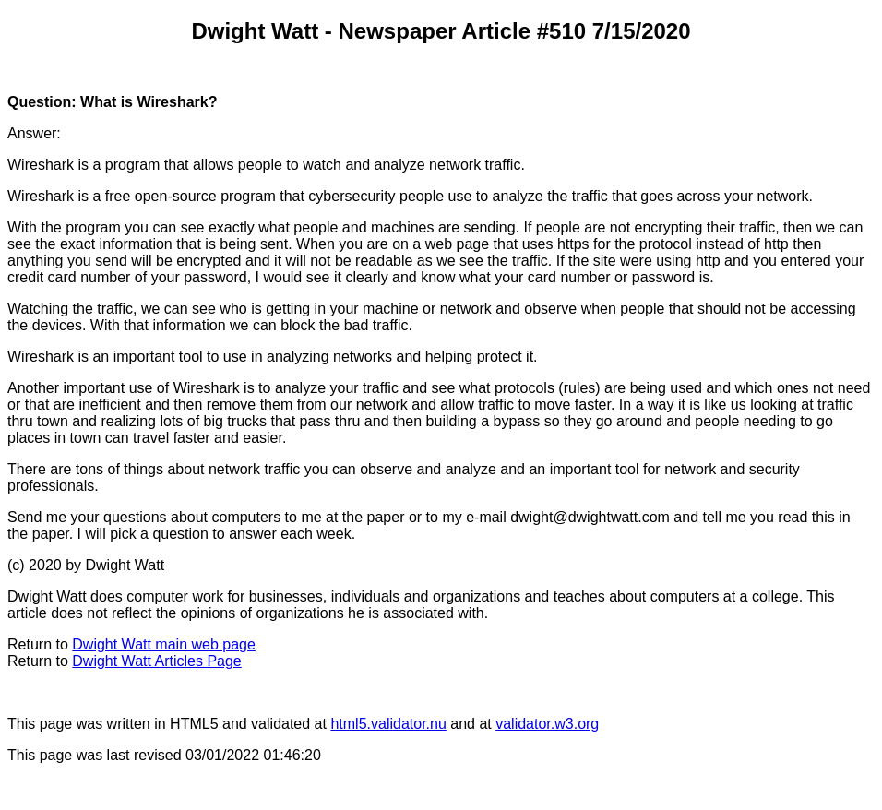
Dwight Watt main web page (164, 644)
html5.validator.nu (388, 724)
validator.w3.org (547, 724)
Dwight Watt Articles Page (156, 661)
